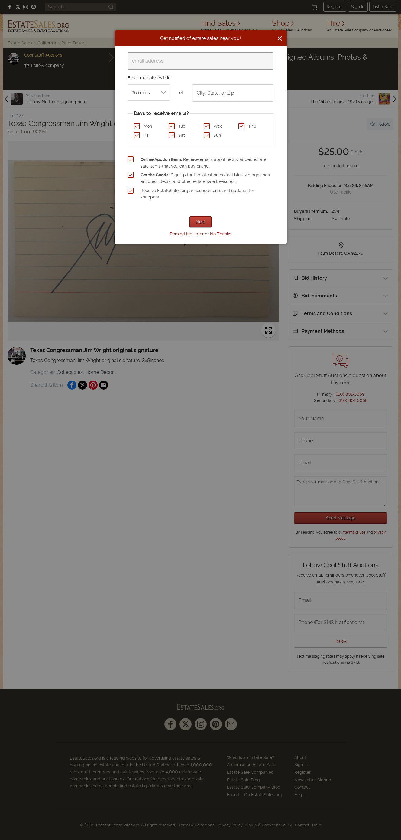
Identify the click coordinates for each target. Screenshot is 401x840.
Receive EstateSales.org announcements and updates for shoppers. (197, 194)
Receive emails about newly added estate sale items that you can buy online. (203, 162)
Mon (148, 126)
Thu (252, 126)
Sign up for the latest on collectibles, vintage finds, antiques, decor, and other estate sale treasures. (206, 178)
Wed (218, 126)
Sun (217, 135)
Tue (181, 126)
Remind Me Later (187, 233)
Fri (146, 135)
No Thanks (220, 233)
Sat (181, 135)
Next (200, 221)
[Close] (279, 38)
